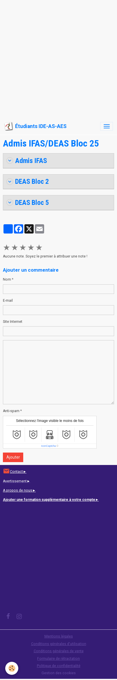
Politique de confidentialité (58, 666)
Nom (7, 279)
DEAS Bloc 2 (27, 181)
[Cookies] (11, 668)
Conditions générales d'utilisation (58, 644)
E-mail (8, 301)
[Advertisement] (58, 58)
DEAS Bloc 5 (27, 203)
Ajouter (13, 457)
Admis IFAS (26, 161)
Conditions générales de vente (59, 651)
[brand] (35, 126)
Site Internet (12, 322)
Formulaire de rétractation (58, 659)
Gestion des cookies (59, 673)
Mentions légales (58, 636)
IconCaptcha (48, 445)
